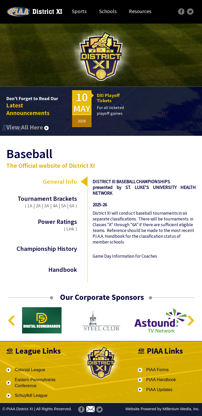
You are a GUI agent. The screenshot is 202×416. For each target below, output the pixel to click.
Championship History (47, 249)
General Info (60, 181)
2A (38, 206)
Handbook (62, 270)
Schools (108, 11)
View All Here (27, 127)
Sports (79, 11)
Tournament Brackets (47, 199)
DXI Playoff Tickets (108, 98)
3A (46, 206)
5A (63, 206)
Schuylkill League (31, 395)
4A (55, 206)
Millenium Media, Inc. (181, 409)
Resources (140, 11)
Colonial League (30, 370)
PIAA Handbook (161, 379)
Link (70, 229)
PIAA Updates (159, 389)
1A (29, 206)
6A (71, 206)
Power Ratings (47, 225)
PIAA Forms (157, 370)
